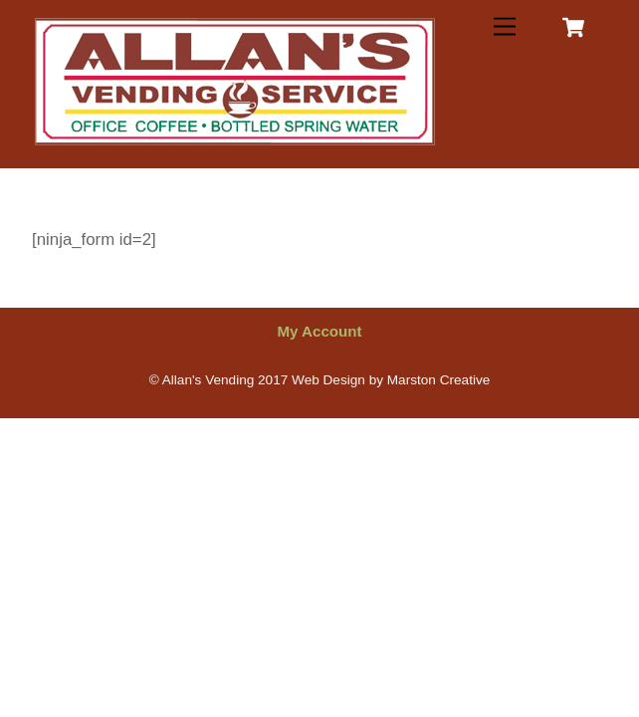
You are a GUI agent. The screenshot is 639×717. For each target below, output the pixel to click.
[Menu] (505, 27)
